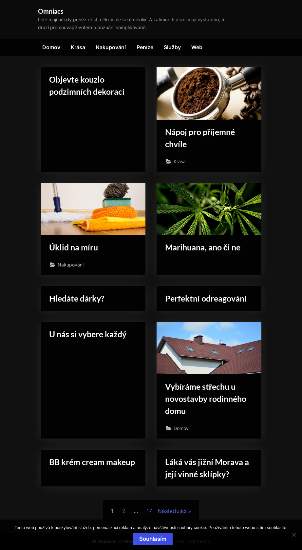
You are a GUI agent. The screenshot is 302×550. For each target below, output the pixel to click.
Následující (172, 511)
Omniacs (51, 11)
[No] (294, 534)
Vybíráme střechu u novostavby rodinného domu (205, 399)
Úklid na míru (73, 247)
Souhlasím (152, 539)
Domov (51, 47)
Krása (78, 47)
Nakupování (111, 47)
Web (196, 47)
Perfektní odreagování (206, 298)
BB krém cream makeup (92, 462)
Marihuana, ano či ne (203, 247)
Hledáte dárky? (76, 298)
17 (149, 511)
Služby (172, 47)
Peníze (145, 47)
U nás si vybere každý (87, 334)
